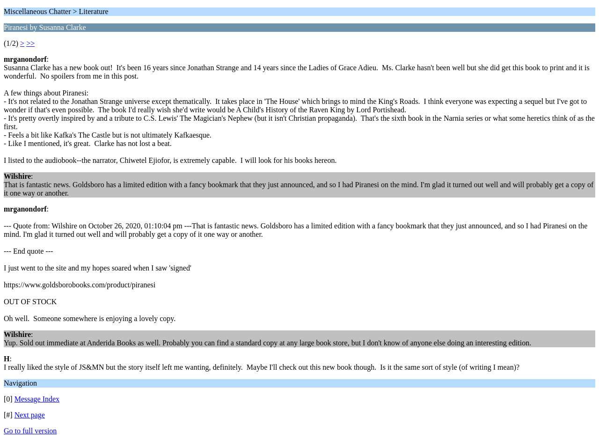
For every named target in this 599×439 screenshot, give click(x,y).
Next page (30, 415)
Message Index (37, 399)
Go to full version (30, 431)
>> (30, 43)
